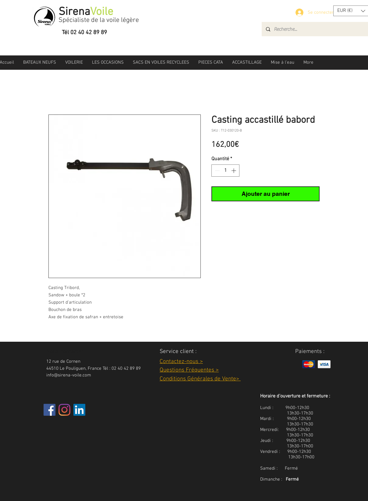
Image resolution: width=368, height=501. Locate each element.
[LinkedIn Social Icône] (79, 410)
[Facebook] (49, 410)
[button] (40, 62)
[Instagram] (64, 410)
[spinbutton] (225, 170)
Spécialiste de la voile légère (98, 20)
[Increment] (234, 170)
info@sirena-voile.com (68, 375)
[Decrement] (216, 170)
